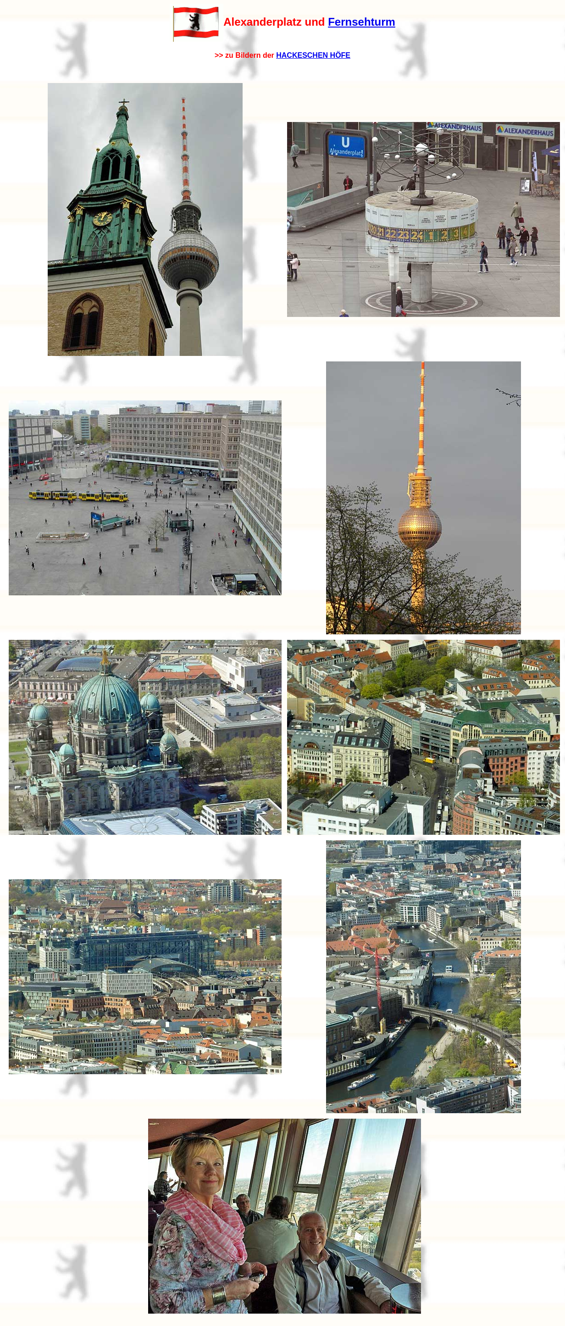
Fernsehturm (361, 22)
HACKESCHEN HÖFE (313, 55)
